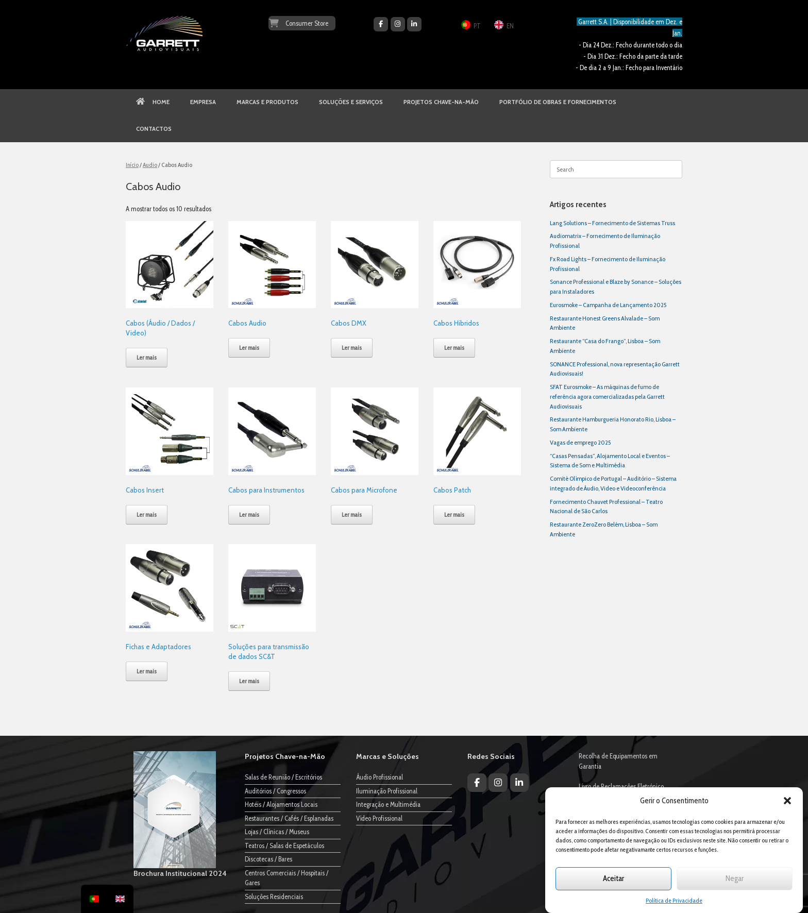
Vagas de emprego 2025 (580, 442)
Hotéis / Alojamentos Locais (281, 804)
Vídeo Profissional (379, 818)
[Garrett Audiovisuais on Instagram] (398, 24)
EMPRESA (203, 102)
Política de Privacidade (674, 900)
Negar (735, 878)
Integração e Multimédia (388, 804)
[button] (787, 801)
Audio (150, 164)
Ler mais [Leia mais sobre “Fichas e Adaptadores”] (147, 671)
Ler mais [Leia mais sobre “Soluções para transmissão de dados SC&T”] (249, 681)
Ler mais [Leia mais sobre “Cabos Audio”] (249, 347)
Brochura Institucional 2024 (180, 873)
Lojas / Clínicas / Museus (277, 831)
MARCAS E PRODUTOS (267, 102)
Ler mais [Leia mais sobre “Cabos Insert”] (147, 514)
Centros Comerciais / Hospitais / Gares (286, 878)
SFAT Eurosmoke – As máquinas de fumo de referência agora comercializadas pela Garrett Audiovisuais (607, 396)
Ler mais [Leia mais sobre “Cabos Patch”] (454, 514)
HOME (153, 102)
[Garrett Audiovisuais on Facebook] (381, 24)
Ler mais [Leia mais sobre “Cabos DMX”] (352, 347)
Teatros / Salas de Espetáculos (284, 845)
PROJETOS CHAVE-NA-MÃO (441, 102)
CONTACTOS (154, 128)
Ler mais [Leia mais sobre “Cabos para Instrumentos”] (249, 514)
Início (132, 164)
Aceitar (613, 878)
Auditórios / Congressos (275, 791)
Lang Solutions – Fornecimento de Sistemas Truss (612, 223)
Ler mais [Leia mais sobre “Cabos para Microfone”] (352, 514)
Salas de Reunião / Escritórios (283, 777)
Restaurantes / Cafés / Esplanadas (289, 818)
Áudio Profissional (379, 777)
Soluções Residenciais (274, 896)
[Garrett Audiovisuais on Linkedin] (414, 24)
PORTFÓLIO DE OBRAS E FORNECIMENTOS (557, 102)
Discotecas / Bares (268, 859)
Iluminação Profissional (386, 791)
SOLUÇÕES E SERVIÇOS (351, 102)
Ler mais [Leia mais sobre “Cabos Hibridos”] (454, 347)
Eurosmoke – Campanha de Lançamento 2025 (608, 305)
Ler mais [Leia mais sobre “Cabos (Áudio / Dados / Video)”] (147, 357)
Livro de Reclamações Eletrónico (621, 786)
